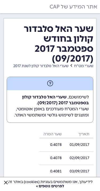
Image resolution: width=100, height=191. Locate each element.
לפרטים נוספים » (50, 186)
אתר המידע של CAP (73, 6)
